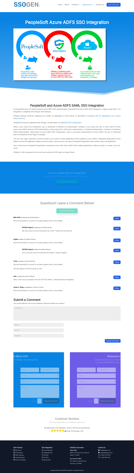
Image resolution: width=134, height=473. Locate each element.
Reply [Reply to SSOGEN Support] (117, 228)
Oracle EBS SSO (47, 450)
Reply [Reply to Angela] (117, 240)
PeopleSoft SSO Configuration (70, 122)
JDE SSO (45, 455)
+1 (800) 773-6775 (105, 455)
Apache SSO (47, 460)
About (67, 4)
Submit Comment (112, 341)
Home (60, 4)
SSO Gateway (19, 452)
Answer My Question (67, 211)
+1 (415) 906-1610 (105, 457)
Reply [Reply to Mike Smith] (117, 218)
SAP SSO (46, 457)
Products (75, 4)
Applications (87, 4)
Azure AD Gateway (20, 460)
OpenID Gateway (20, 457)
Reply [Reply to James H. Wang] (117, 288)
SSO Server (18, 450)
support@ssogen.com (106, 452)
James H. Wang (18, 287)
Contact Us (100, 4)
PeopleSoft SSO (47, 452)
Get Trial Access (113, 4)
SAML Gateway (19, 455)
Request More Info (36, 401)
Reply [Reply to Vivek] (117, 262)
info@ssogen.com (105, 450)
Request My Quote (92, 401)
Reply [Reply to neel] (117, 277)
